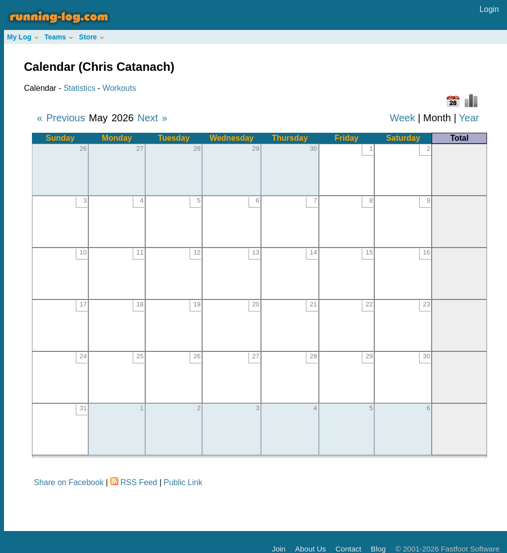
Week (402, 117)
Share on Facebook (69, 482)
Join (279, 549)
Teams (58, 37)
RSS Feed (138, 482)
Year (469, 117)
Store (91, 37)
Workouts (119, 88)
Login (489, 9)
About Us (310, 549)
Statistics (79, 88)
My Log (22, 37)
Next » (152, 117)
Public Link (183, 482)
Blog (378, 549)
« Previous (61, 117)
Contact (348, 549)
